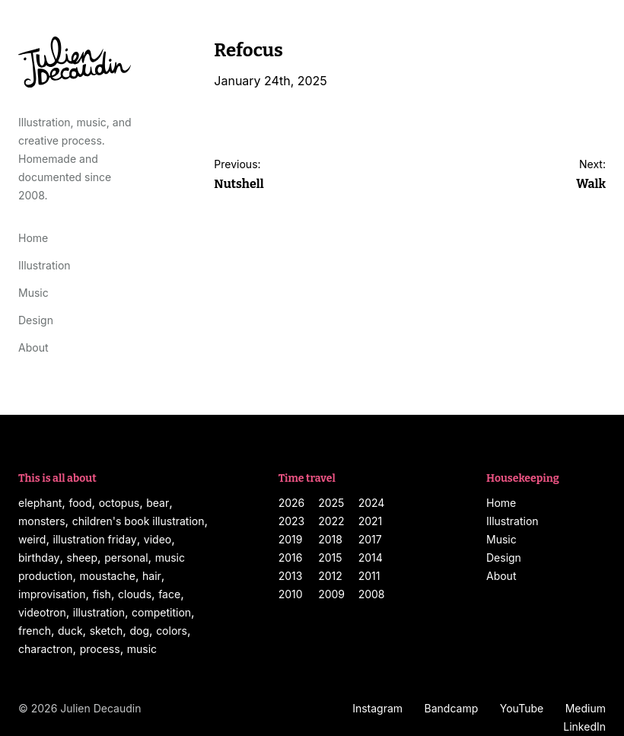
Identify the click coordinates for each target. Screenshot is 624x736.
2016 (291, 557)
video (157, 539)
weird (32, 539)
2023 (292, 521)
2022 (331, 521)
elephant (40, 502)
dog (139, 630)
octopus (119, 502)
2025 (331, 502)
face (169, 594)
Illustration (44, 265)
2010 (291, 594)
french (34, 630)
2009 (331, 594)
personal (126, 557)
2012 (330, 575)
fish (102, 594)
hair (151, 575)
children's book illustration (138, 521)
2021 (370, 521)
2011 (369, 575)
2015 (330, 557)
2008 (371, 594)
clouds (134, 594)
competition (161, 612)
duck (70, 630)
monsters (41, 521)
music (142, 648)
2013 (291, 575)
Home (33, 237)
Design (35, 320)
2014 (370, 557)
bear (157, 502)
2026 (292, 502)
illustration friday (94, 539)
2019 (291, 539)
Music (33, 292)
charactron (45, 648)
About (33, 347)
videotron (42, 612)
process (100, 648)
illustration (99, 612)
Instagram (377, 708)
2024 (371, 502)
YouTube (521, 708)
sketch (106, 630)
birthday (38, 557)
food (79, 502)
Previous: (238, 176)
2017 (370, 539)
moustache (107, 575)
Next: (591, 176)
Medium (585, 708)
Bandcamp (452, 708)
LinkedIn (584, 726)
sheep (82, 557)
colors (171, 630)
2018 (330, 539)
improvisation (52, 594)
